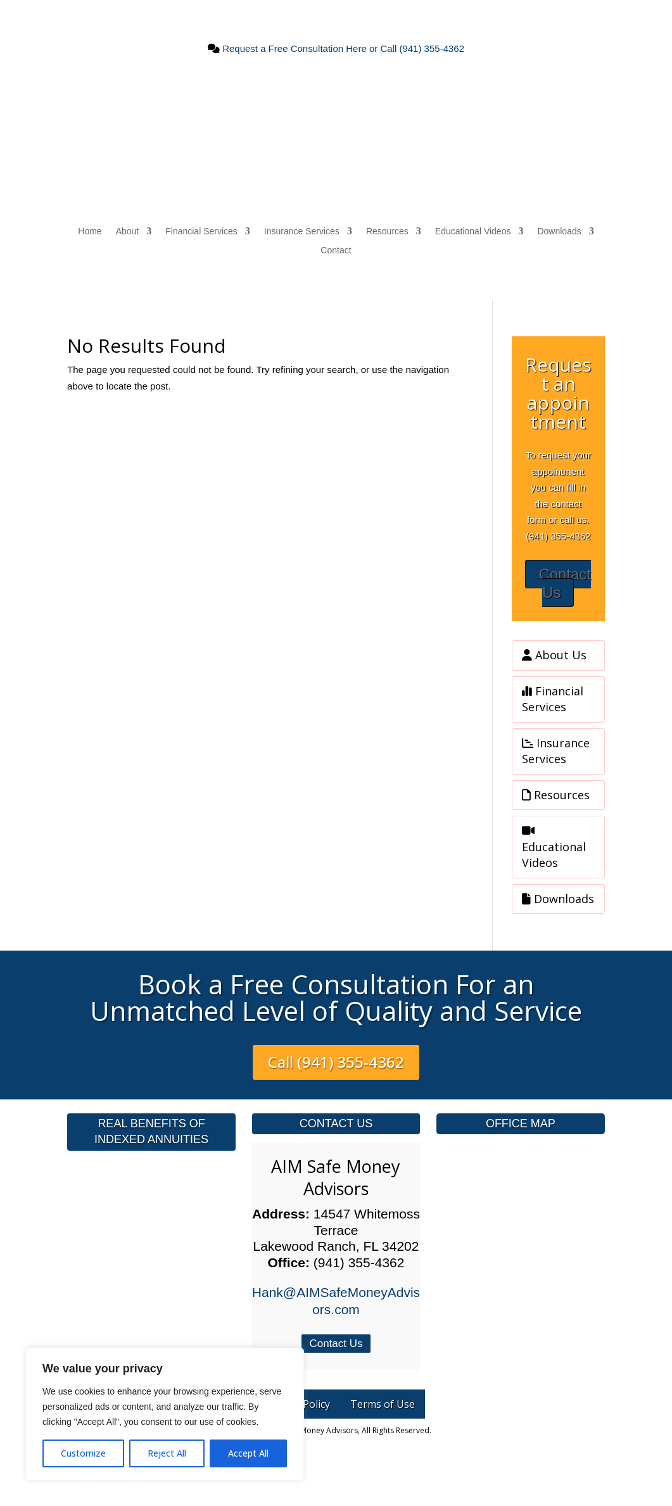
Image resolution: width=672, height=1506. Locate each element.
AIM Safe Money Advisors (335, 1177)
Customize (83, 1453)
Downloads (559, 231)
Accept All (248, 1453)
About (127, 231)
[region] (164, 1414)
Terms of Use (382, 1404)
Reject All (167, 1453)
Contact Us (564, 583)
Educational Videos (473, 231)
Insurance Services (301, 231)
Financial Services (201, 231)
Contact (335, 250)
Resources (387, 231)
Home (89, 231)
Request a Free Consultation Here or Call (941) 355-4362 (342, 48)
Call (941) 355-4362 (336, 1061)
